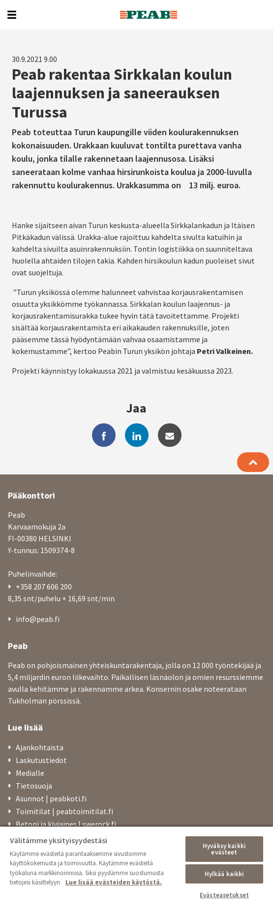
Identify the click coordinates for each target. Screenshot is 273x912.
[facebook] (104, 435)
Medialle (30, 773)
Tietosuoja (34, 786)
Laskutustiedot (41, 760)
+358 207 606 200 (44, 586)
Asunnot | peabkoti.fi (51, 798)
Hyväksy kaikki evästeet (224, 849)
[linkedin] (137, 435)
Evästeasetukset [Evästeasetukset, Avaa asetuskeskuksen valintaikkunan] (224, 895)
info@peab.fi (38, 619)
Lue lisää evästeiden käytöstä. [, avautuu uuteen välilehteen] (113, 882)
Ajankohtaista (39, 747)
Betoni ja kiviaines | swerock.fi (66, 824)
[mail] (170, 435)
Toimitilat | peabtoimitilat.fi (64, 811)
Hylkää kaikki (224, 874)
